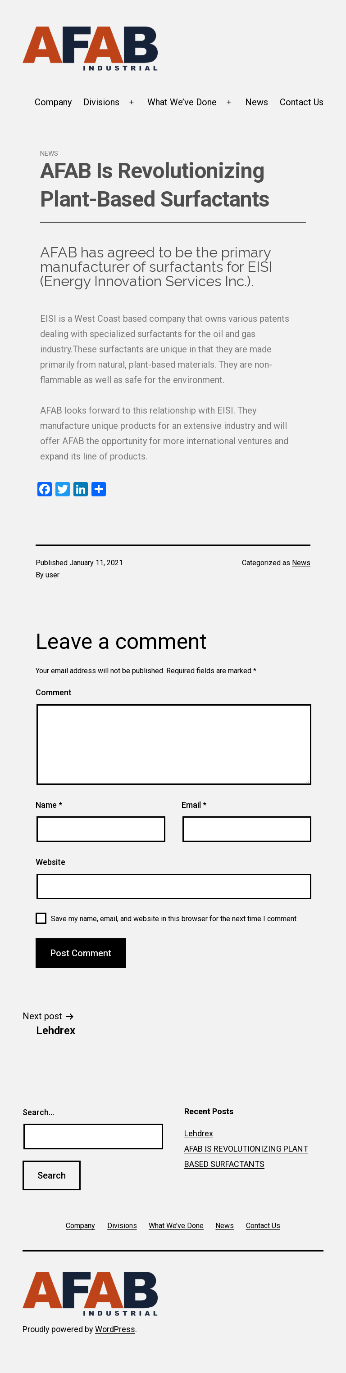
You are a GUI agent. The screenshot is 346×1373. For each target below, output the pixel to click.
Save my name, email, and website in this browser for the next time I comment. (174, 918)
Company (53, 102)
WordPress (115, 1329)
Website (50, 862)
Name (49, 805)
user (52, 575)
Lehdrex (198, 1133)
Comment (54, 692)
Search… (38, 1112)
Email (194, 805)
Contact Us (301, 102)
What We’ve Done (182, 102)
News (256, 102)
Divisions (101, 102)
